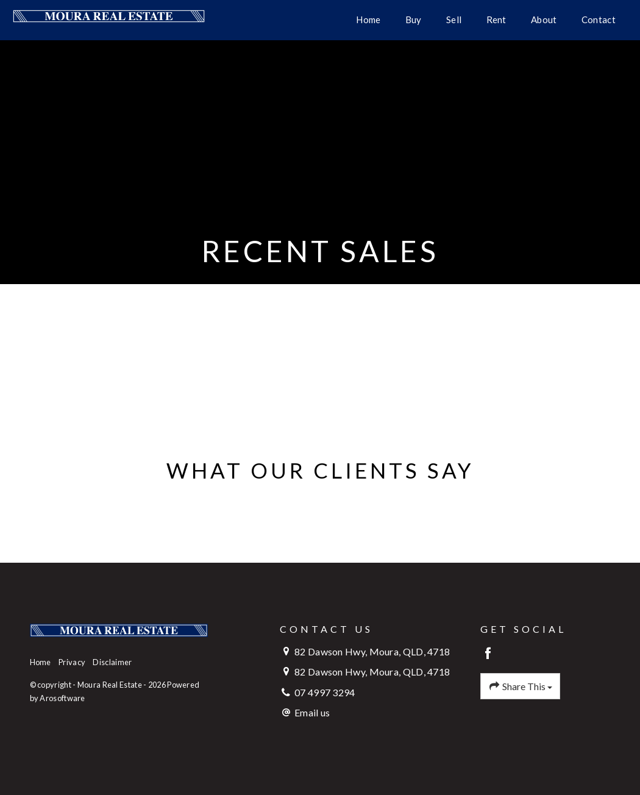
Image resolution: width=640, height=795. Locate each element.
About (544, 19)
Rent (496, 19)
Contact (598, 19)
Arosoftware (62, 698)
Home (368, 19)
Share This (520, 686)
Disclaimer (112, 662)
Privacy (72, 662)
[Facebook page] (488, 653)
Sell (453, 19)
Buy (413, 19)
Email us (312, 712)
